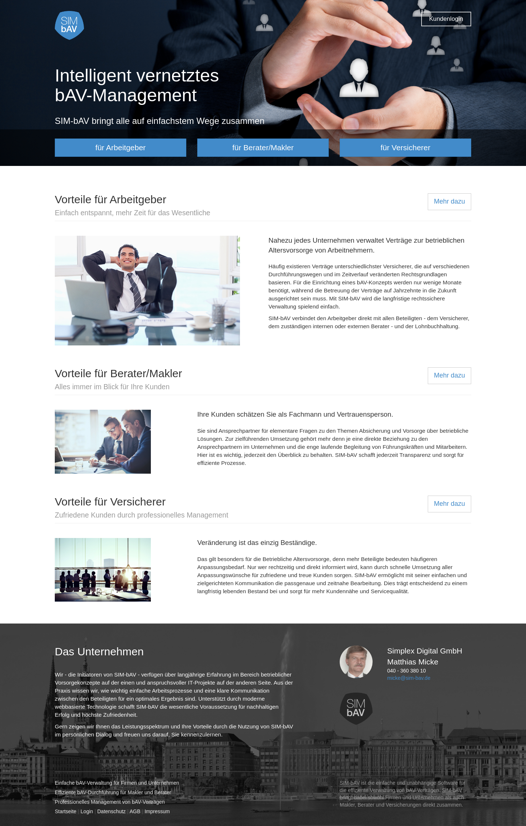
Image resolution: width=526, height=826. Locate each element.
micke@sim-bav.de (408, 678)
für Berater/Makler (263, 147)
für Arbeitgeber (120, 147)
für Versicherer (406, 147)
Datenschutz (111, 811)
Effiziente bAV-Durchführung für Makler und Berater (113, 792)
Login (87, 811)
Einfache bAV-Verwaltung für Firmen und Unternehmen (117, 783)
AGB (135, 811)
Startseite (65, 811)
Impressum (157, 811)
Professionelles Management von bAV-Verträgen (110, 802)
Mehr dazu (449, 201)
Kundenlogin (446, 18)
